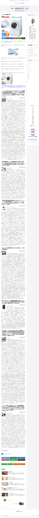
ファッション (30, 71)
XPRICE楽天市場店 (9, 168)
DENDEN (8, 338)
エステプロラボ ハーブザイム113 (32, 56)
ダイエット (29, 69)
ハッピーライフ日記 (32, 139)
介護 (28, 73)
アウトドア (29, 63)
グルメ (29, 67)
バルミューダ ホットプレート (32, 142)
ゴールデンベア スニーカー (32, 53)
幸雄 (33, 25)
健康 (28, 75)
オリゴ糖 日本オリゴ (31, 49)
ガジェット (29, 65)
